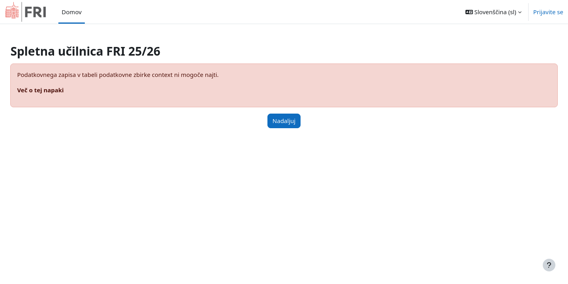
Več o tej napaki (58, 90)
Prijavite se (548, 12)
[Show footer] (549, 265)
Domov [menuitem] (71, 12)
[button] (493, 12)
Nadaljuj (284, 121)
